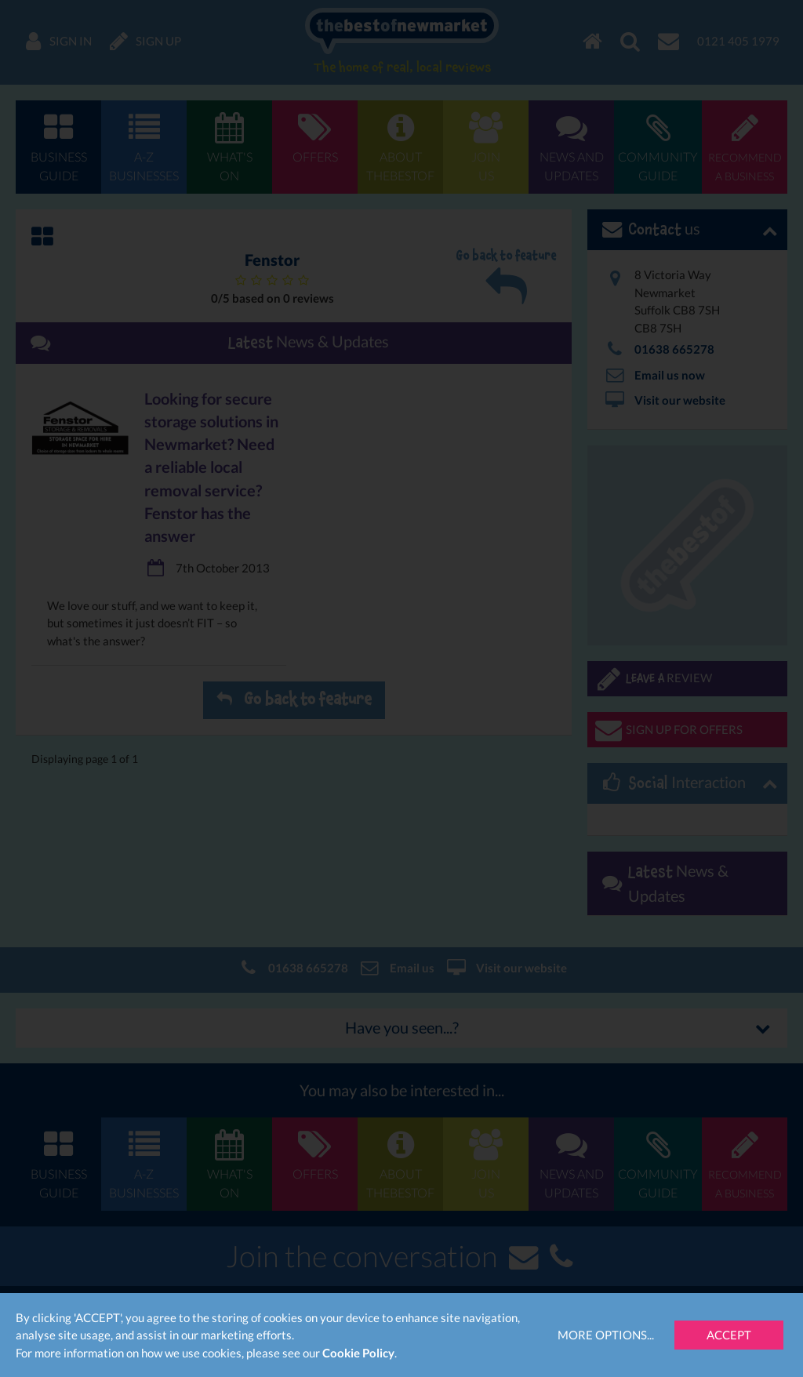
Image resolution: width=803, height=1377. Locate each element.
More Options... (606, 1335)
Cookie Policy (358, 1353)
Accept (729, 1335)
